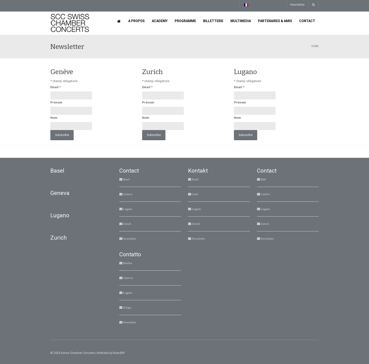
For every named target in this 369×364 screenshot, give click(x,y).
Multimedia (240, 21)
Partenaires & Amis (275, 21)
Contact (307, 21)
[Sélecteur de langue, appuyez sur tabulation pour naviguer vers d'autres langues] (246, 4)
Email (55, 87)
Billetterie (213, 21)
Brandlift (119, 353)
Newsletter (297, 4)
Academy (160, 21)
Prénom (56, 102)
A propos (136, 21)
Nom (53, 117)
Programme (185, 21)
